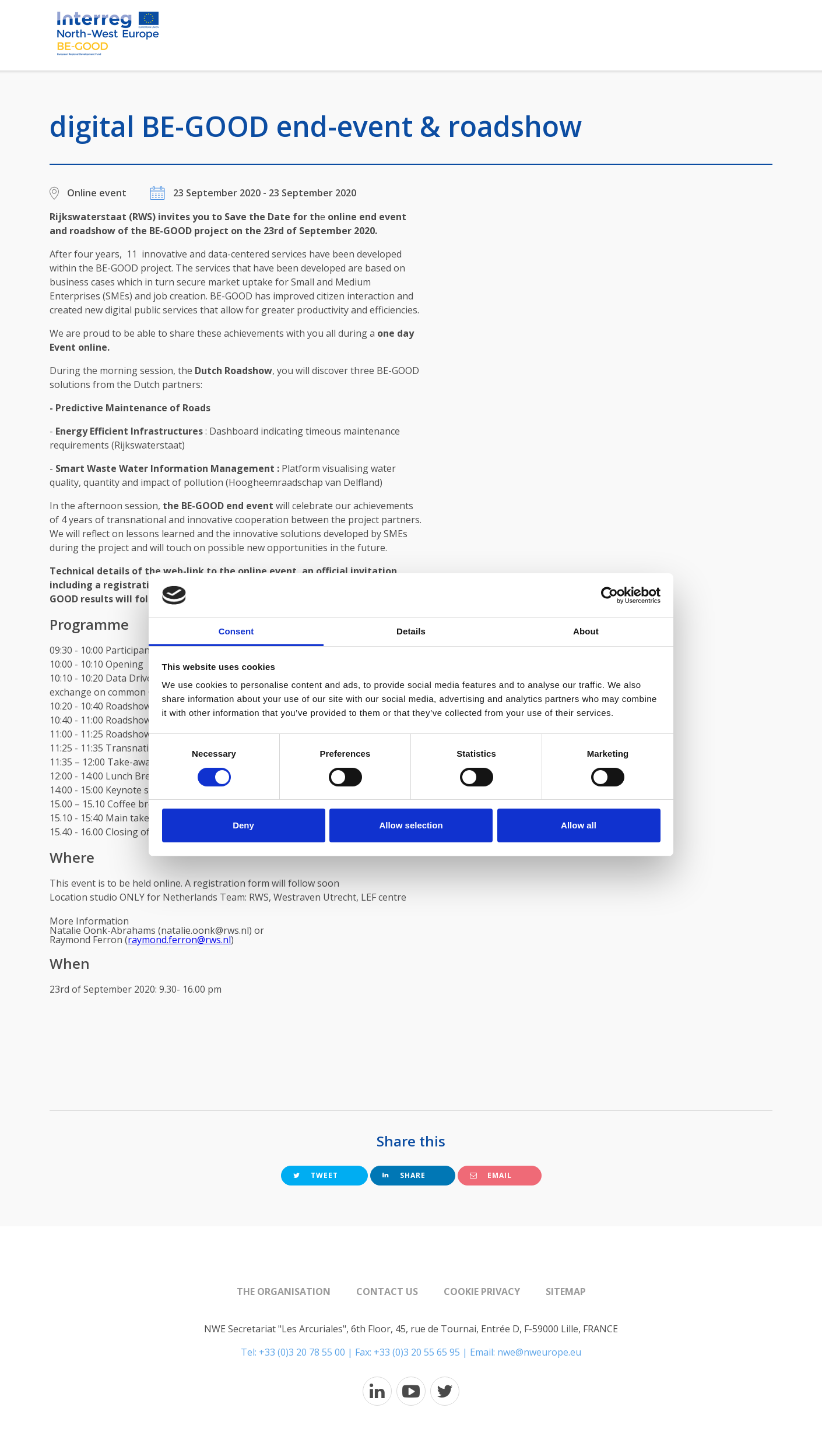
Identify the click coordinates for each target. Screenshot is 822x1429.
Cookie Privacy (482, 1291)
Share (404, 1175)
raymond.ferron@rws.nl (179, 939)
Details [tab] (411, 631)
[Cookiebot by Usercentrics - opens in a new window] (609, 595)
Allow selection (410, 825)
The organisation (284, 1291)
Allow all (578, 825)
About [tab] (586, 631)
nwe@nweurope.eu (539, 1352)
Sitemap (566, 1291)
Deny (243, 825)
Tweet (315, 1175)
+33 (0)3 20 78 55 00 (302, 1352)
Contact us (387, 1291)
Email (491, 1175)
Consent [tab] (236, 631)
